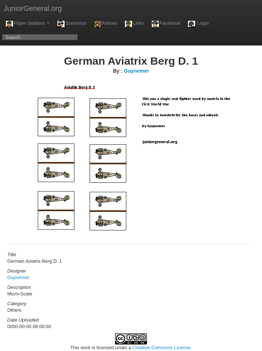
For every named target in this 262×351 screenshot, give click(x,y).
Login (198, 24)
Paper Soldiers (27, 24)
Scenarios (71, 24)
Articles (106, 24)
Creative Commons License (161, 347)
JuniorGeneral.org (33, 8)
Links (134, 24)
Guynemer (136, 71)
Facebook (165, 24)
